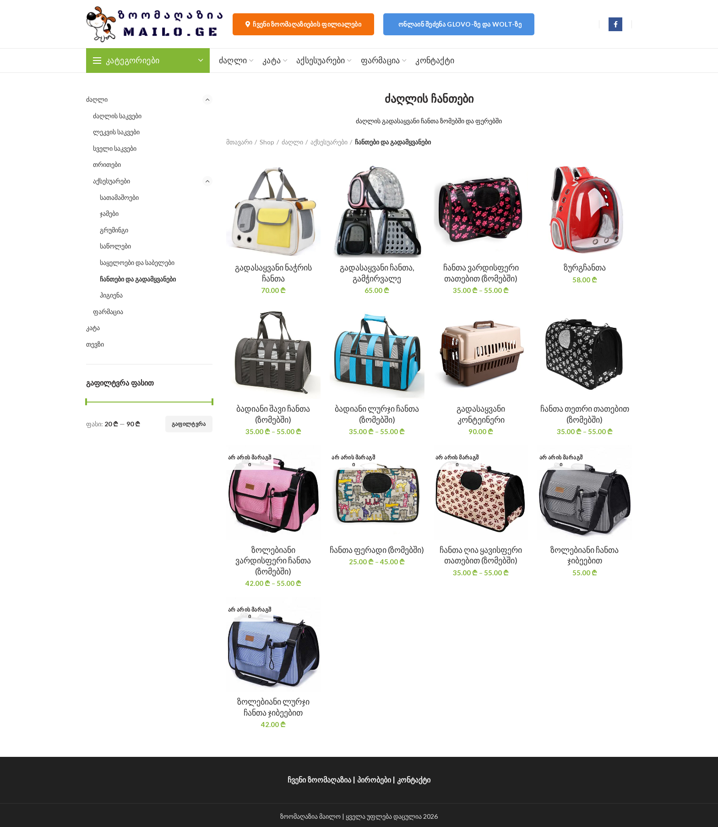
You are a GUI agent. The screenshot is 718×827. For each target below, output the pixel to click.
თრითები (107, 164)
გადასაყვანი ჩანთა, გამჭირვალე (377, 272)
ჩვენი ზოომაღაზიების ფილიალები (303, 24)
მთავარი (239, 142)
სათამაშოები (119, 197)
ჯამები (109, 213)
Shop (267, 142)
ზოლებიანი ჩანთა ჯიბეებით (584, 555)
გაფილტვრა (189, 423)
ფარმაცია (108, 311)
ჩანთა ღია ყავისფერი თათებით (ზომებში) (481, 555)
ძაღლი (97, 99)
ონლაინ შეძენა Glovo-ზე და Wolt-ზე (460, 24)
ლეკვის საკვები (116, 132)
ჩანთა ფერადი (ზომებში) (377, 550)
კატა (93, 327)
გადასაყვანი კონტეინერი (481, 413)
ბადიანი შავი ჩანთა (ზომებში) (273, 413)
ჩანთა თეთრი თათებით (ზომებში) (584, 413)
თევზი (95, 344)
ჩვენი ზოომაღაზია (319, 780)
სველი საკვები (114, 148)
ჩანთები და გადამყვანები (138, 279)
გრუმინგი (114, 230)
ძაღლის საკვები (117, 116)
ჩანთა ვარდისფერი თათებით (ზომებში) (481, 272)
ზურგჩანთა (585, 267)
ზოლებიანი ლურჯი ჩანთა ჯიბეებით (273, 706)
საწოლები (115, 246)
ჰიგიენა (111, 295)
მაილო (330, 816)
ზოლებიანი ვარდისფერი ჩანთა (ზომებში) (273, 560)
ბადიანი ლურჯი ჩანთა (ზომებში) (377, 413)
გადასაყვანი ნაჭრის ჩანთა (273, 272)
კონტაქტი (413, 780)
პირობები (374, 780)
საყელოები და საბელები (137, 262)
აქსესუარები (111, 181)
